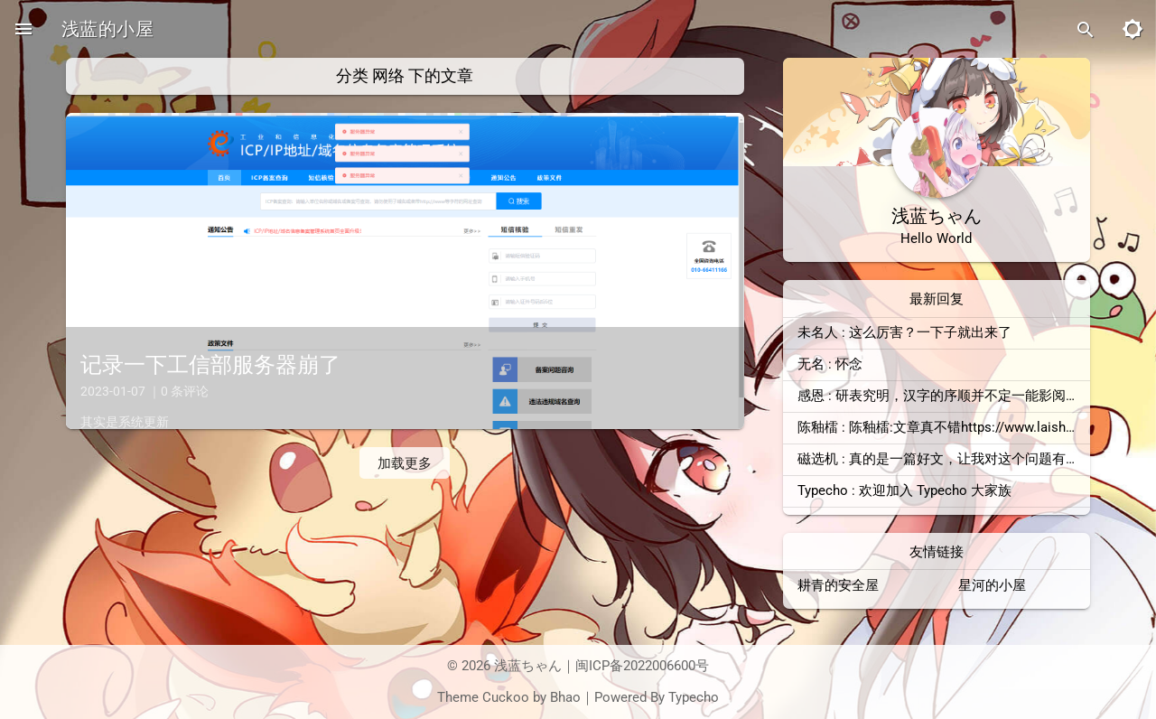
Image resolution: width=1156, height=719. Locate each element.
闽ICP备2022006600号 (642, 666)
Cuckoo (505, 697)
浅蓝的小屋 (107, 29)
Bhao (565, 697)
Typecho (693, 697)
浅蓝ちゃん (528, 666)
